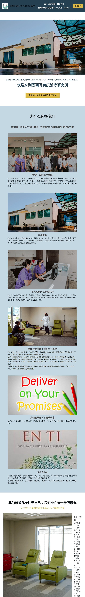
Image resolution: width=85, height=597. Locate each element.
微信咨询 (78, 6)
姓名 (15, 477)
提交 (32, 509)
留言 (15, 495)
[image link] (5, 5)
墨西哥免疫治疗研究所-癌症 (22, 6)
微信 (15, 488)
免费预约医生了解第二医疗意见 (42, 95)
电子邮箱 (17, 483)
